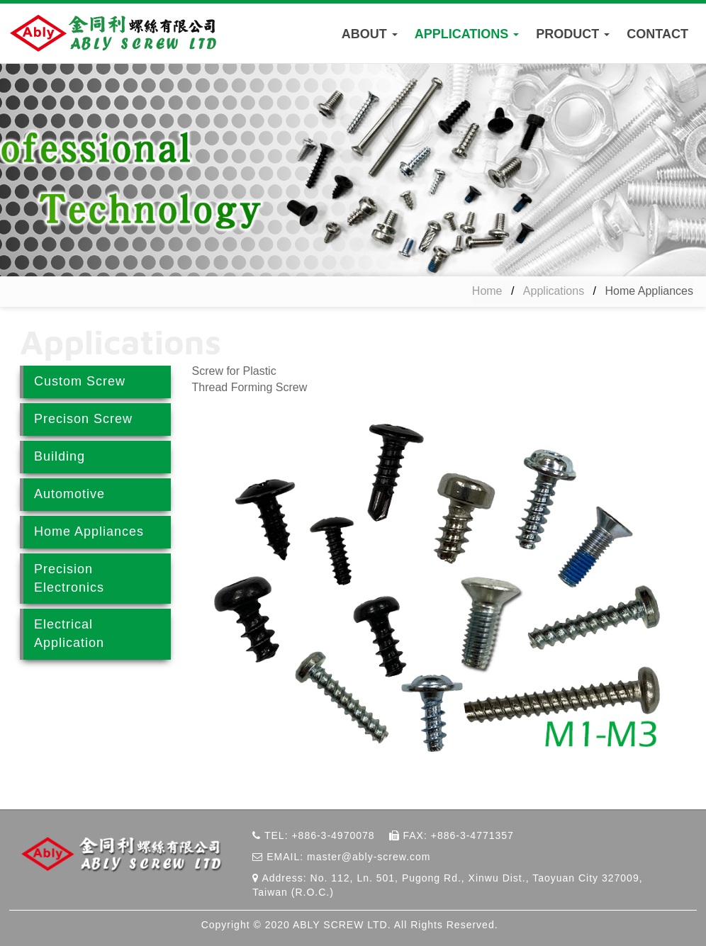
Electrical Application (69, 633)
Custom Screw (79, 381)
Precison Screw (83, 419)
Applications (553, 291)
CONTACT (657, 34)
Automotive (69, 494)
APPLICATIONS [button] (467, 34)
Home (487, 291)
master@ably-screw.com (368, 856)
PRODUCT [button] (573, 34)
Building (59, 456)
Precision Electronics (69, 578)
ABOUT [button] (370, 34)
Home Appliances (89, 531)
